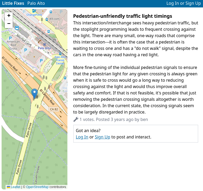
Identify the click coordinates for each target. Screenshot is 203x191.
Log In (173, 3)
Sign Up (193, 3)
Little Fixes (13, 3)
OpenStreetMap (37, 187)
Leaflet (13, 187)
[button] (34, 93)
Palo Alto (36, 3)
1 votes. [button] (84, 119)
